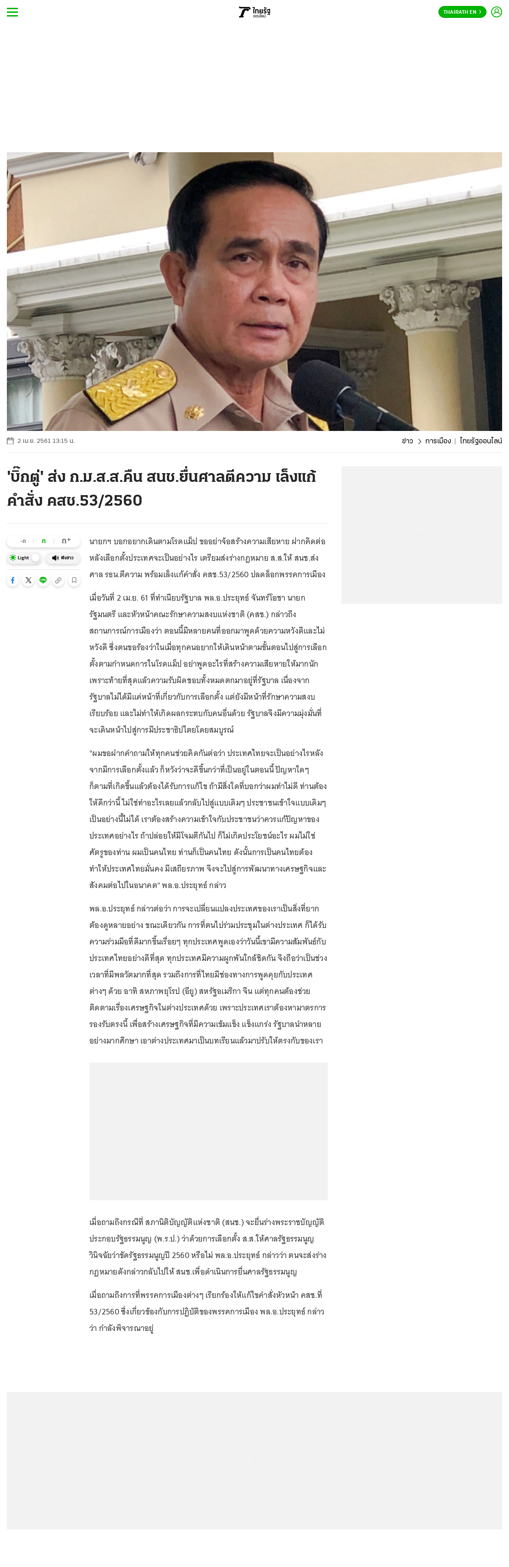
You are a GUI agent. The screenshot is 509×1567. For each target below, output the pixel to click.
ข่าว (407, 441)
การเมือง (438, 441)
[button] (13, 580)
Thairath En (462, 12)
